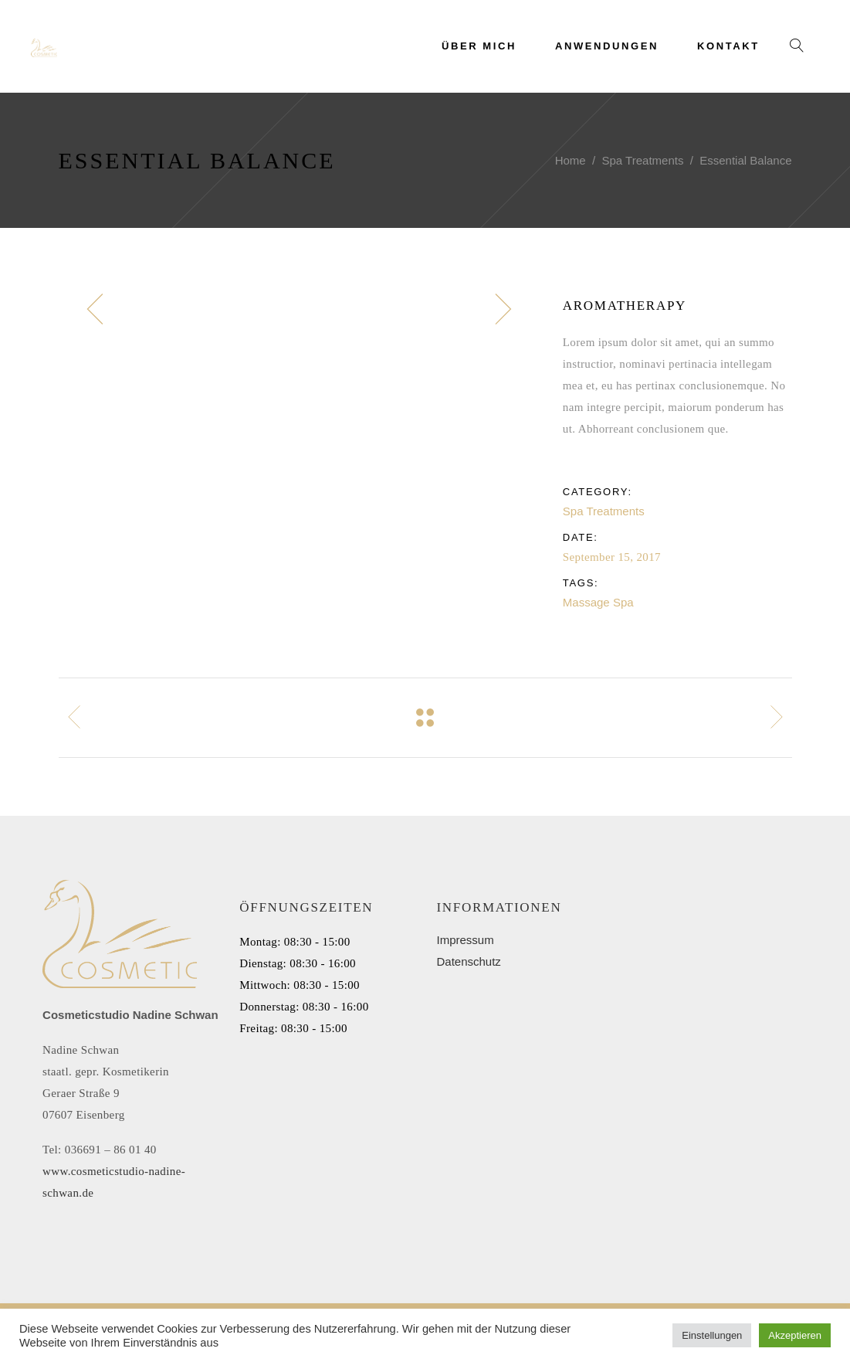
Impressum (464, 939)
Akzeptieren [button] (794, 1335)
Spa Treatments (643, 160)
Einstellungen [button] (712, 1335)
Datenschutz (468, 961)
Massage (586, 602)
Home (570, 160)
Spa (623, 602)
